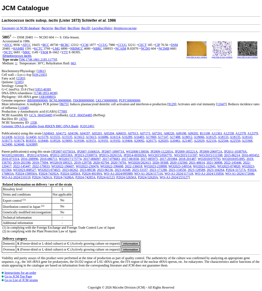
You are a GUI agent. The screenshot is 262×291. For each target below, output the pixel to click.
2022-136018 (133, 166)
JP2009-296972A (210, 151)
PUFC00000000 (129, 100)
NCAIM (120, 48)
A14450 (31, 137)
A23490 (7, 144)
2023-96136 (105, 170)
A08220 (169, 133)
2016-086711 (48, 159)
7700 (62, 111)
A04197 (85, 133)
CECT (142, 45)
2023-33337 (140, 170)
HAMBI (18, 48)
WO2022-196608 (111, 166)
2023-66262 (70, 170)
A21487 (187, 140)
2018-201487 (187, 159)
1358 (33, 122)
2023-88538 (87, 170)
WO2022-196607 (62, 166)
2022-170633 (41, 166)
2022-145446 (232, 162)
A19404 (127, 140)
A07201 (157, 133)
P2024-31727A (236, 170)
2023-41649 (122, 170)
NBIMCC (76, 48)
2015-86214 (232, 155)
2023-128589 (196, 170)
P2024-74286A (64, 177)
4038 (46, 89)
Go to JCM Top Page (18, 276)
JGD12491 (87, 126)
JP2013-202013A (110, 155)
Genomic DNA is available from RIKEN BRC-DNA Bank (40, 126)
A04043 (48, 133)
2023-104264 (215, 170)
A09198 (181, 133)
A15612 (79, 137)
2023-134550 (177, 170)
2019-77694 (40, 162)
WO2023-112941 (204, 166)
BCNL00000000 (60, 100)
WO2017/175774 (70, 159)
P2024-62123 (106, 177)
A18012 (187, 137)
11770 (52, 59)
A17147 (163, 137)
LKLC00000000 (106, 100)
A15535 (67, 137)
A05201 (96, 133)
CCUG (102, 45)
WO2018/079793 (209, 159)
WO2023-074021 (48, 170)
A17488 (175, 137)
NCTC (8, 52)
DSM (174, 45)
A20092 (139, 140)
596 (22, 59)
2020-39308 (160, 162)
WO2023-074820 (228, 166)
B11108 (205, 133)
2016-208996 (29, 159)
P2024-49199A (92, 173)
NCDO (145, 48)
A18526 (55, 140)
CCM (85, 45)
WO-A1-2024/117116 (148, 173)
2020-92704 (101, 162)
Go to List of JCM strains (21, 280)
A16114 (115, 137)
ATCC (8, 45)
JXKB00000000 (83, 100)
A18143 (247, 137)
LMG (56, 48)
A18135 (235, 137)
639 (35, 74)
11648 (23, 108)
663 (73, 63)
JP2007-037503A (63, 151)
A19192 (115, 140)
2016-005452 (250, 155)
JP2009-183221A (186, 151)
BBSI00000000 (37, 100)
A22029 (199, 140)
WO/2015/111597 (185, 155)
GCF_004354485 (81, 115)
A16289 (127, 137)
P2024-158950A (26, 173)
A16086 (103, 137)
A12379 (252, 133)
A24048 (19, 144)
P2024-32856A (70, 173)
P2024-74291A (42, 177)
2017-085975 (149, 159)
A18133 (223, 137)
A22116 (211, 140)
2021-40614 (197, 162)
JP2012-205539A (61, 155)
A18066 (199, 137)
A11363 (216, 133)
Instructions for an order (20, 272)
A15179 (43, 137)
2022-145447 (21, 166)
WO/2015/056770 (160, 155)
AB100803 (47, 96)
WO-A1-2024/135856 (209, 173)
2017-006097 (92, 159)
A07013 (133, 133)
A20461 (175, 140)
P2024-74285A (85, 177)
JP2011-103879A (235, 151)
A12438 (7, 137)
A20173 (151, 140)
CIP (157, 45)
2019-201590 (21, 162)
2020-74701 (118, 162)
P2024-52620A (148, 177)
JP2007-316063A (88, 151)
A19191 (103, 140)
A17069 (151, 137)
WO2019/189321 (61, 162)
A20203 (163, 140)
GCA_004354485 (41, 115)
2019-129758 (82, 162)
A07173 (145, 133)
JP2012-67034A (37, 155)
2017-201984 (168, 159)
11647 (221, 104)
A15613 (91, 137)
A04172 (60, 133)
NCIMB (164, 48)
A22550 (235, 140)
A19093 (67, 140)
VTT (65, 52)
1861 (36, 59)
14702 (23, 119)
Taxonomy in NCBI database (21, 28)
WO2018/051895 (233, 159)
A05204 (109, 133)
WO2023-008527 (24, 170)
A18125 (211, 137)
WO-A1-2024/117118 (178, 173)
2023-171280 (158, 170)
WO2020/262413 (139, 162)
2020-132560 (178, 162)
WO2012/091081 (13, 155)
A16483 (139, 137)
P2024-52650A (126, 177)
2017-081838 (130, 159)
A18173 (7, 140)
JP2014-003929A (134, 155)
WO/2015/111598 (210, 155)
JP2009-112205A (161, 151)
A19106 (79, 140)
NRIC (27, 52)
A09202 (193, 133)
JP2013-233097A (85, 155)
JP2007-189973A (113, 151)
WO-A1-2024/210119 (16, 177)
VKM (44, 52)
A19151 (91, 140)
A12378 (240, 133)
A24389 (31, 144)
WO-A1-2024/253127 (174, 177)
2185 (44, 59)
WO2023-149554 (179, 166)
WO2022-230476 (87, 166)
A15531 (55, 137)
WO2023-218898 (155, 166)
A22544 (223, 140)
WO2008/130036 (137, 151)
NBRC (97, 48)
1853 (39, 89)
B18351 (31, 140)
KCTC (38, 48)
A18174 (19, 140)
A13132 (19, 137)
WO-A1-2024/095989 (118, 173)
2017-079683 (111, 159)
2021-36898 (214, 162)
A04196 (73, 133)
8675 (64, 104)
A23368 (247, 140)
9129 (171, 104)
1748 (29, 59)
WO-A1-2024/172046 (239, 173)
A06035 (121, 133)
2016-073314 (10, 159)
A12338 (228, 133)
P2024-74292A (49, 173)
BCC (46, 45)
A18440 (43, 140)
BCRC (65, 45)
